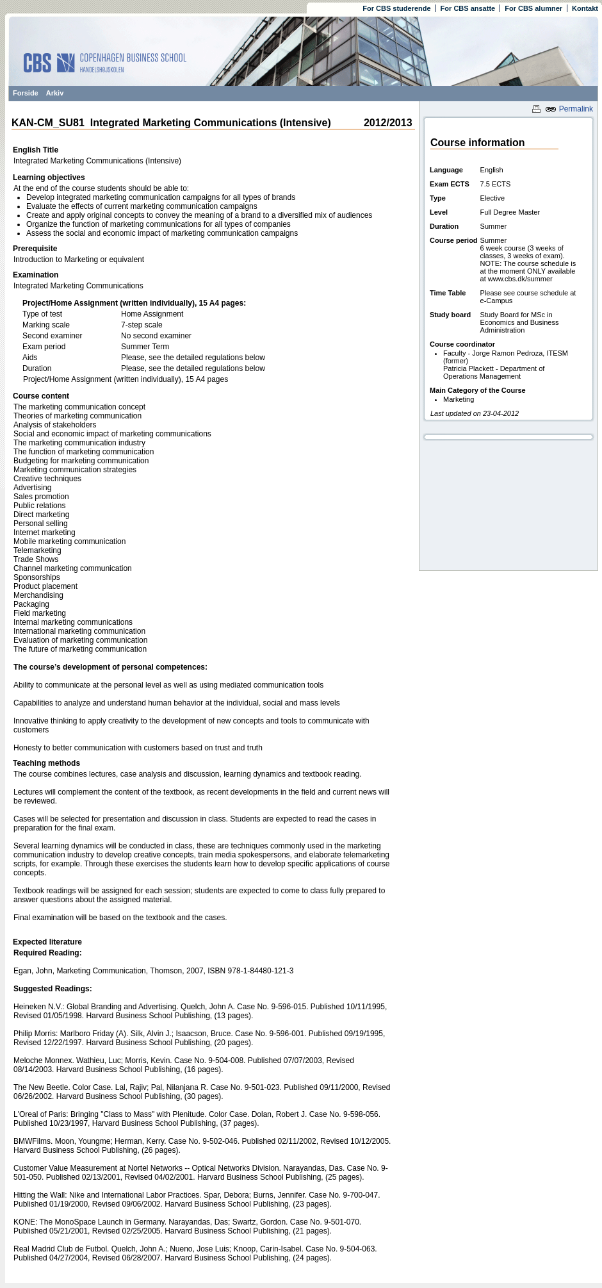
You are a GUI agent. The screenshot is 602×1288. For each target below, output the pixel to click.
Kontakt (585, 8)
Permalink (569, 108)
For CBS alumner (533, 8)
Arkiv (55, 93)
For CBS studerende (396, 8)
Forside (25, 93)
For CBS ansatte (468, 8)
